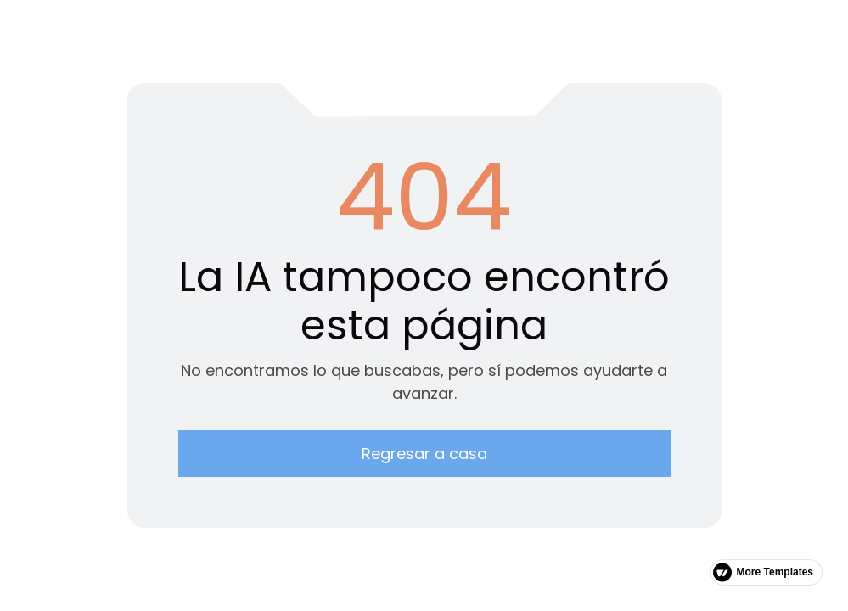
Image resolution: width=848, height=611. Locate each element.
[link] (766, 572)
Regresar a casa (424, 453)
